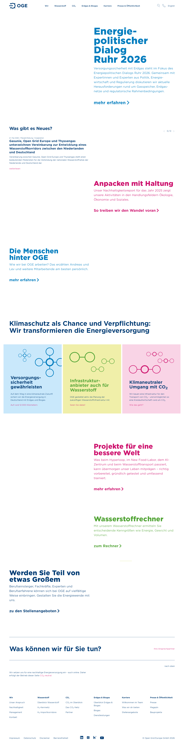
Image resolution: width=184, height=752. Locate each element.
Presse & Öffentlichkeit (128, 6)
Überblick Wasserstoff (48, 702)
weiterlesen (14, 168)
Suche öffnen (158, 5)
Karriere (108, 6)
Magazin (154, 707)
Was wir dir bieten (131, 707)
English (171, 6)
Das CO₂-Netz (72, 707)
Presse (153, 702)
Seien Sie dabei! (77, 405)
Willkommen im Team (132, 702)
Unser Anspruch (17, 702)
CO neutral (46, 675)
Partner (69, 712)
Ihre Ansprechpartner (163, 5)
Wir (46, 6)
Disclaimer (45, 738)
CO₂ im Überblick (74, 702)
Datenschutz (30, 738)
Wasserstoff (60, 6)
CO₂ (74, 6)
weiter (174, 131)
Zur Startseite (18, 6)
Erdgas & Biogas (90, 6)
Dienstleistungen (102, 715)
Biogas (97, 710)
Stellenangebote (130, 712)
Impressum (14, 738)
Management (15, 712)
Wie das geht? (136, 405)
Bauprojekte (156, 712)
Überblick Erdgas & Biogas (103, 704)
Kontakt (13, 717)
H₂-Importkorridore (46, 712)
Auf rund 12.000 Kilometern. (24, 405)
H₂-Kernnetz (43, 707)
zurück (164, 131)
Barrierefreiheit (61, 738)
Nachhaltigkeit (16, 707)
